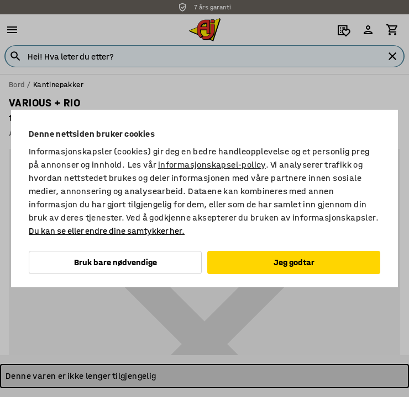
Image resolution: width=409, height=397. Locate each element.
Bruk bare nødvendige (115, 262)
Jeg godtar (294, 262)
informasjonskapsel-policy (212, 164)
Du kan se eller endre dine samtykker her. (107, 231)
